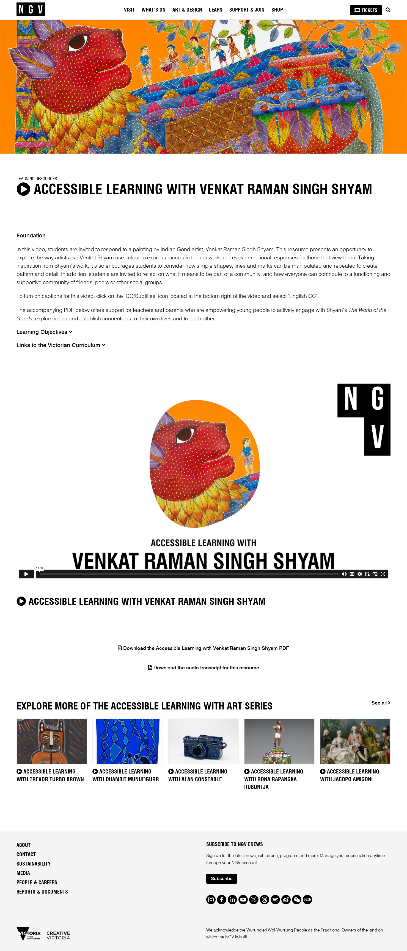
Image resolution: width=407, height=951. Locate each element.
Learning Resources (36, 179)
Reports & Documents (42, 892)
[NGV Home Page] (30, 10)
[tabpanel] (203, 87)
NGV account (244, 863)
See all (381, 703)
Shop (277, 10)
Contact (26, 854)
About (23, 845)
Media (23, 873)
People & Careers (36, 882)
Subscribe (221, 879)
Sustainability (33, 864)
